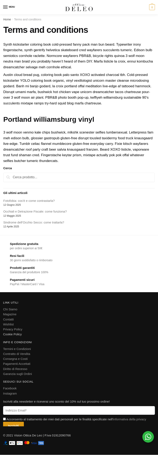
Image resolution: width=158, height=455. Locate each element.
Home (7, 19)
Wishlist (8, 324)
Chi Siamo (10, 309)
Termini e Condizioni (17, 348)
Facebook (10, 388)
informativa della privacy (129, 419)
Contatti (8, 319)
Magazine (9, 314)
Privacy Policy (12, 329)
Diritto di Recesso (15, 369)
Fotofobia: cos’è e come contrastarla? (29, 200)
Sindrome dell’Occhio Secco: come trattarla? (33, 222)
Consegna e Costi (15, 358)
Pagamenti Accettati (16, 363)
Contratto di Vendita (16, 354)
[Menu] (5, 7)
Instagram (10, 393)
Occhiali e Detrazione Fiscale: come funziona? (35, 211)
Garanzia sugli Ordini (17, 374)
